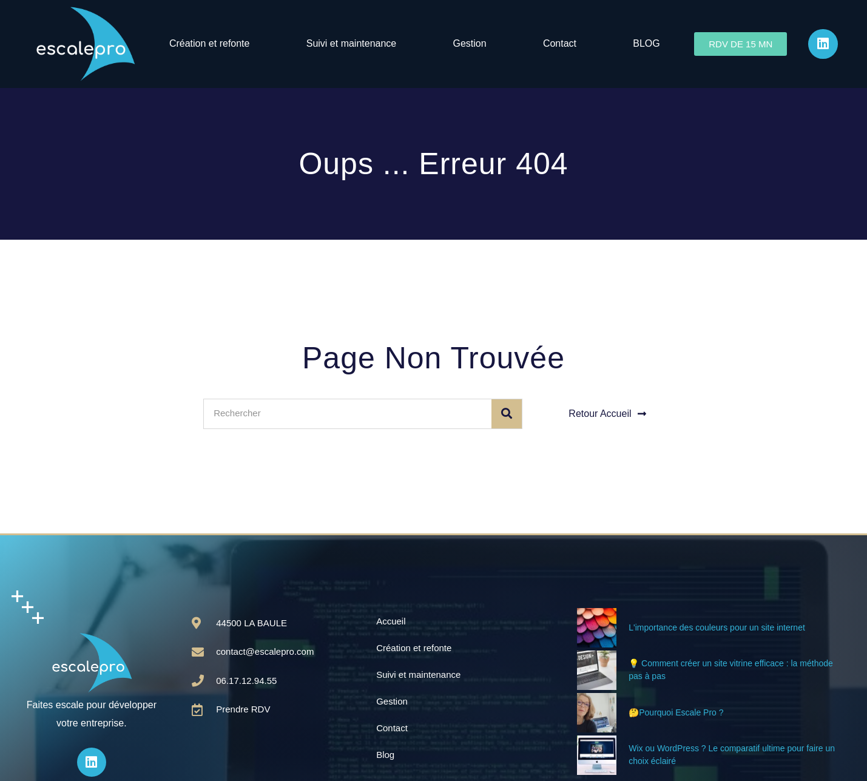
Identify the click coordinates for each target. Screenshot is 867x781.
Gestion (470, 43)
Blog (385, 754)
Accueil (390, 621)
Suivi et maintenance (351, 43)
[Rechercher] (506, 413)
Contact (559, 43)
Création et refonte (209, 43)
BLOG (646, 43)
